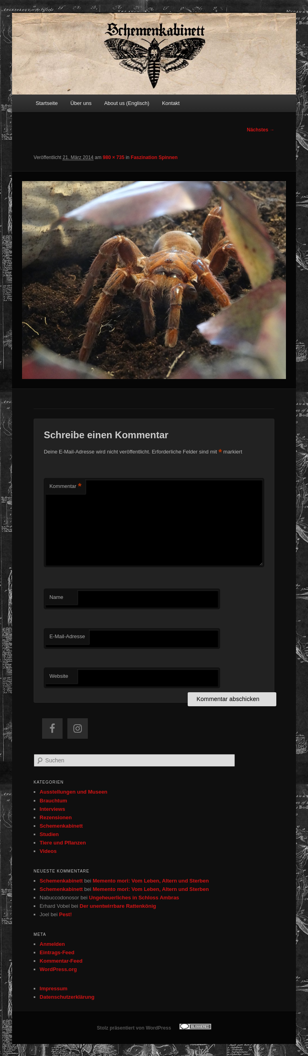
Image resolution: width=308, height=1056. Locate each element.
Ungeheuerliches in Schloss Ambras (134, 898)
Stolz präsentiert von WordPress (134, 1028)
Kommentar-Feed (61, 961)
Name (56, 597)
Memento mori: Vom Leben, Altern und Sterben (151, 881)
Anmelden (52, 944)
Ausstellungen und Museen (73, 792)
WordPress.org (58, 969)
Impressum (53, 988)
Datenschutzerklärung (67, 997)
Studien (49, 834)
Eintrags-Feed (57, 952)
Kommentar (65, 486)
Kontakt (171, 103)
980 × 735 (113, 157)
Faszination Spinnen (154, 157)
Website (58, 676)
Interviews (52, 809)
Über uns (80, 103)
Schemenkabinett (61, 826)
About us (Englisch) (127, 103)
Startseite (47, 103)
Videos (48, 851)
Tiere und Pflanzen (63, 843)
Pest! (65, 914)
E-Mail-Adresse (67, 636)
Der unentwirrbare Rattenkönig (118, 906)
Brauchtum (53, 801)
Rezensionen (56, 817)
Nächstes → (261, 130)
